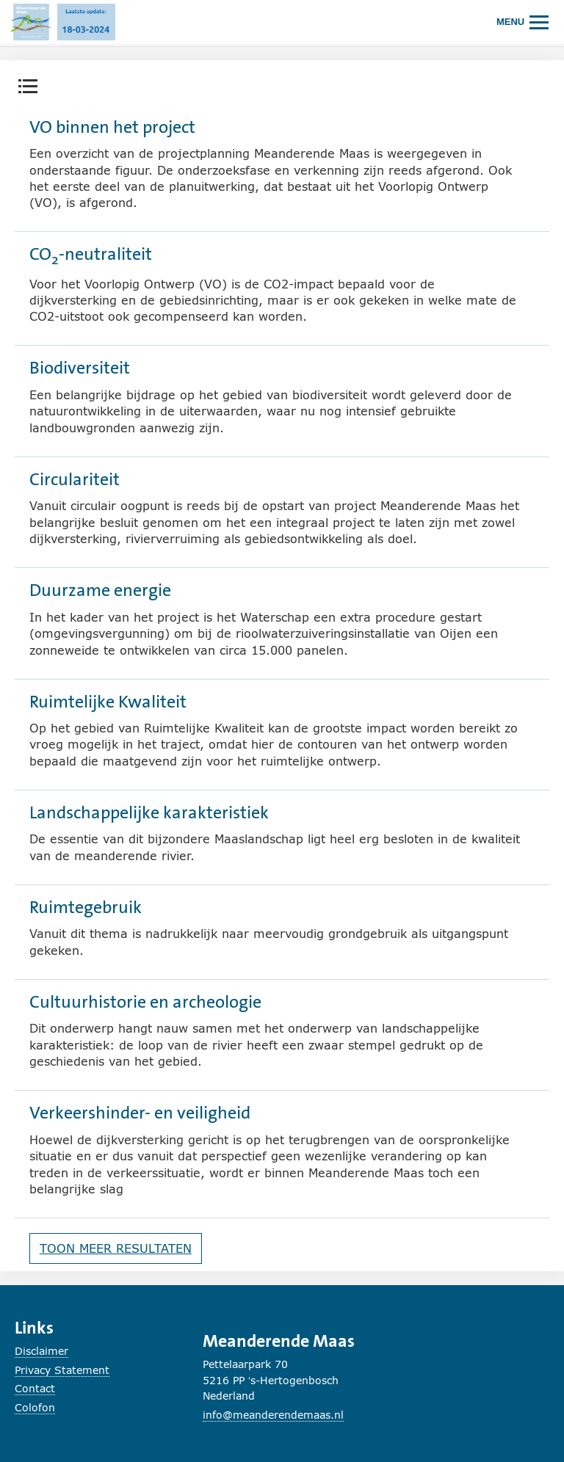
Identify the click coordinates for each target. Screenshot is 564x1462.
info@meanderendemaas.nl (273, 1414)
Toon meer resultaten (116, 1248)
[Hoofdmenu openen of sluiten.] (523, 21)
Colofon (35, 1407)
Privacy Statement (62, 1370)
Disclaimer (41, 1351)
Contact (35, 1388)
